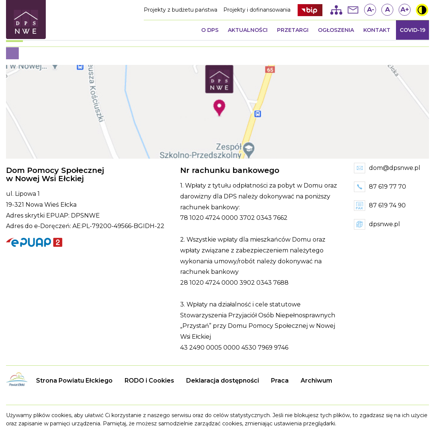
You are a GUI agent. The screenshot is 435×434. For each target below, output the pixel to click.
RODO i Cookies (149, 380)
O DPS (209, 30)
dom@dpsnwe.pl (394, 167)
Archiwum (316, 380)
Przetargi (293, 30)
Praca (280, 380)
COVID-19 (412, 30)
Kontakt (376, 30)
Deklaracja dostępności (222, 380)
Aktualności (248, 30)
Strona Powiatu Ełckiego (74, 380)
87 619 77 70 (387, 186)
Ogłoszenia (336, 30)
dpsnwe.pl (384, 224)
